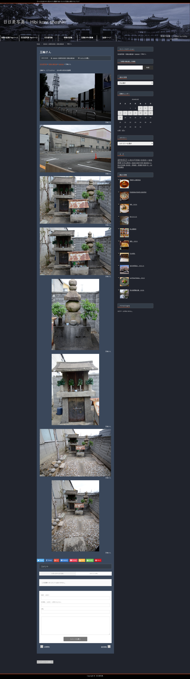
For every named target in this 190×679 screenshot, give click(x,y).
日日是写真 (99, 676)
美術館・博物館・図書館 (134, 165)
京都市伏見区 (52, 44)
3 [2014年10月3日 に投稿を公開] (140, 108)
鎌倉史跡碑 (136, 163)
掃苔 (141, 163)
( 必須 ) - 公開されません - (51, 602)
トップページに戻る (45, 662)
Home (38, 44)
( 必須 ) (45, 595)
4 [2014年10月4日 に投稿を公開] (145, 108)
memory (45, 44)
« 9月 (119, 130)
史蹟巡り (144, 160)
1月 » (123, 130)
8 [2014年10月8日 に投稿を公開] (130, 113)
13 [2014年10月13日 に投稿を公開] (120, 117)
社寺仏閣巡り (127, 163)
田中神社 (104, 647)
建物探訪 (123, 160)
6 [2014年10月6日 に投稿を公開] (120, 113)
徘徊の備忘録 (60, 44)
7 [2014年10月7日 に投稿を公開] (125, 113)
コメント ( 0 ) (93, 573)
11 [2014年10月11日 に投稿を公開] (145, 113)
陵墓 (144, 165)
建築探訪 (147, 163)
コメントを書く (84, 58)
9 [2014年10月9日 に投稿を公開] (135, 113)
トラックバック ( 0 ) (57, 573)
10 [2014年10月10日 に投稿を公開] (140, 113)
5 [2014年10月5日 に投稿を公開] (150, 108)
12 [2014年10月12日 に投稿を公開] (150, 113)
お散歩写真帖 (134, 160)
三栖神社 (47, 647)
